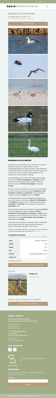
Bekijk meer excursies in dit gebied (28, 303)
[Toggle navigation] (47, 6)
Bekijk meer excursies (35, 276)
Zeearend (22, 236)
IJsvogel (10, 236)
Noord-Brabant (24, 18)
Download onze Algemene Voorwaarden (19, 319)
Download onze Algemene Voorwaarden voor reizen (22, 321)
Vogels (32, 18)
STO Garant (37, 231)
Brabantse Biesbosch (15, 18)
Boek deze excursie (28, 23)
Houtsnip (16, 236)
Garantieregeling (12, 365)
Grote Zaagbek (36, 236)
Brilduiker (28, 236)
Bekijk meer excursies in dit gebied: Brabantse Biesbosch (28, 265)
